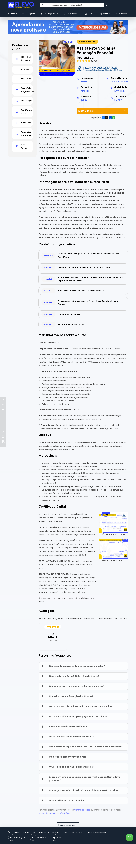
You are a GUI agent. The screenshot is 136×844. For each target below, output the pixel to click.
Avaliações (23, 122)
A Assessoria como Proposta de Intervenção (72, 290)
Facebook (38, 837)
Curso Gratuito (87, 42)
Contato (121, 13)
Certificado (70, 13)
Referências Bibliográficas (63, 324)
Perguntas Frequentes (24, 134)
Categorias (28, 13)
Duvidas (105, 13)
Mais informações (68, 825)
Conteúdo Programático (24, 90)
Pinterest (59, 837)
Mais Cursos (22, 146)
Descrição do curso (23, 58)
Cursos (90, 13)
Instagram (16, 837)
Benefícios (23, 78)
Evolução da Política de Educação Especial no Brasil (75, 267)
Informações (24, 100)
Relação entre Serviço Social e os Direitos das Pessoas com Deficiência (80, 255)
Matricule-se (102, 110)
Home (12, 13)
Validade (22, 69)
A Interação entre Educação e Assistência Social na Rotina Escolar (79, 302)
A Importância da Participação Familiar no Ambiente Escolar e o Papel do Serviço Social (82, 279)
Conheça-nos (49, 13)
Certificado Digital (24, 112)
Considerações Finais (60, 314)
